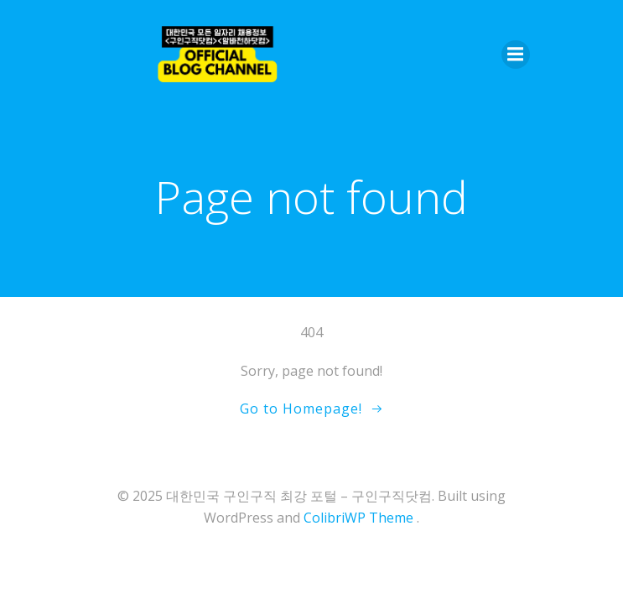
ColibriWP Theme (358, 517)
